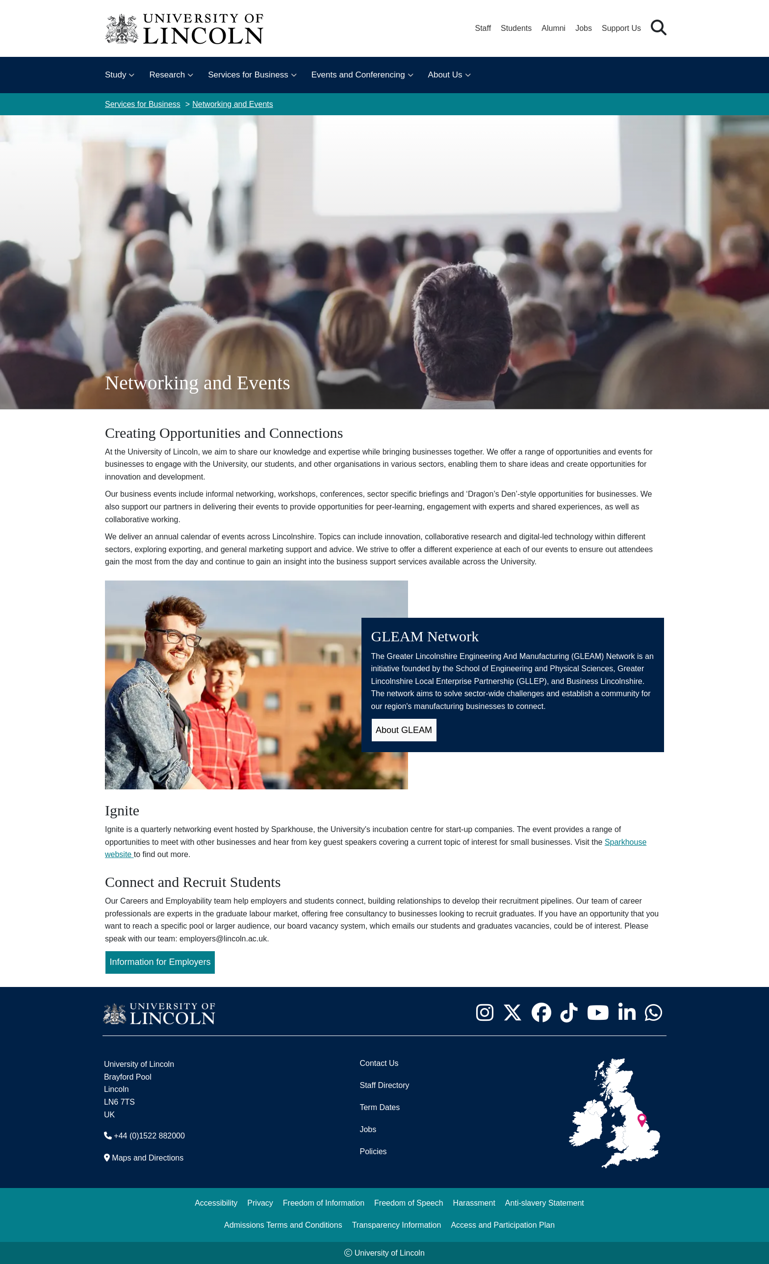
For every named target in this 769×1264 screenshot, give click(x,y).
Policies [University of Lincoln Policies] (372, 1151)
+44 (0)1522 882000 (149, 1136)
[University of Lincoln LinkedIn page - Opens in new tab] (627, 1012)
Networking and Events (232, 104)
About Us (445, 74)
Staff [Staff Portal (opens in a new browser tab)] (483, 28)
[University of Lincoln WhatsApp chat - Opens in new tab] (653, 1012)
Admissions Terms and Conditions (283, 1225)
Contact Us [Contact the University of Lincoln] (378, 1063)
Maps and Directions (147, 1158)
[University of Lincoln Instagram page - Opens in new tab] (484, 1012)
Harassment (474, 1203)
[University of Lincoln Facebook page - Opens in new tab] (541, 1012)
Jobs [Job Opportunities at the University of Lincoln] (583, 28)
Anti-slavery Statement (544, 1203)
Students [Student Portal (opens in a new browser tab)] (516, 28)
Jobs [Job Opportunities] (367, 1129)
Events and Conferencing (358, 74)
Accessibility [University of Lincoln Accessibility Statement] (216, 1203)
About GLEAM (404, 730)
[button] (658, 28)
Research (167, 74)
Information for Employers (160, 962)
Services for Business (248, 74)
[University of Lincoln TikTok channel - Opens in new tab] (569, 1012)
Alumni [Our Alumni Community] (553, 28)
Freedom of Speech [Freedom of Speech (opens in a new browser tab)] (408, 1203)
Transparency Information (396, 1225)
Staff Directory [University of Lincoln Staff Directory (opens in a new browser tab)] (384, 1085)
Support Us (621, 28)
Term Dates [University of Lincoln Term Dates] (379, 1107)
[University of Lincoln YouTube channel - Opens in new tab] (598, 1012)
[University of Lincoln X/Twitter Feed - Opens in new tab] (512, 1012)
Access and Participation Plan (503, 1225)
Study (115, 74)
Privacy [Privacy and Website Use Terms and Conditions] (260, 1203)
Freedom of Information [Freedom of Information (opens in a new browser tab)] (323, 1203)
